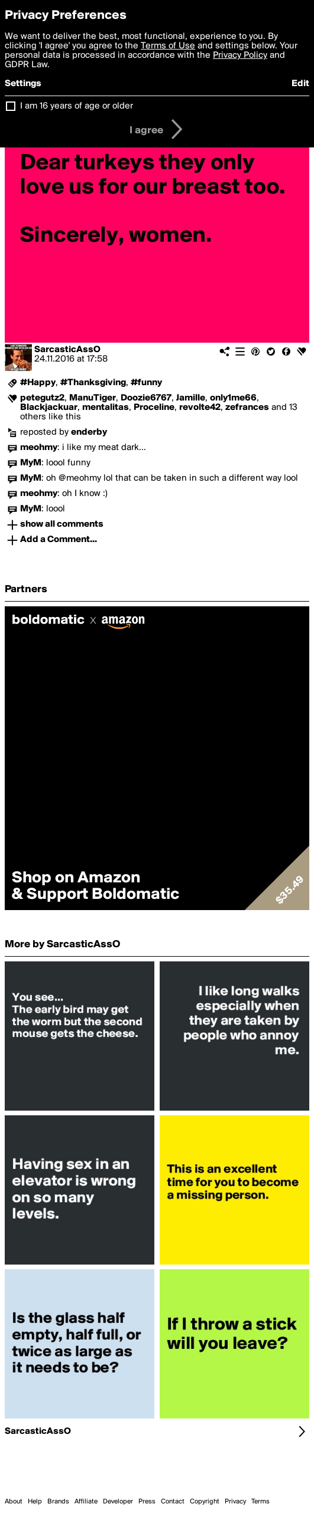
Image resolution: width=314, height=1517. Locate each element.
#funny (146, 383)
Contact (172, 1501)
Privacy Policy (240, 55)
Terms (260, 1501)
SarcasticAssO (67, 349)
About (13, 1501)
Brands (58, 1501)
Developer (118, 1501)
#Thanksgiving (93, 383)
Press (147, 1501)
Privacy (235, 1501)
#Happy (38, 383)
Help (35, 1501)
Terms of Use (168, 46)
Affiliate (86, 1501)
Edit (300, 83)
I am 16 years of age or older (76, 106)
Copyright (204, 1501)
